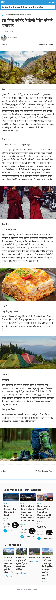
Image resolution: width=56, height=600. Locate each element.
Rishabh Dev (10, 576)
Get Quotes (15, 525)
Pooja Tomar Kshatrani (26, 573)
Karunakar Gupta (37, 561)
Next (50, 515)
